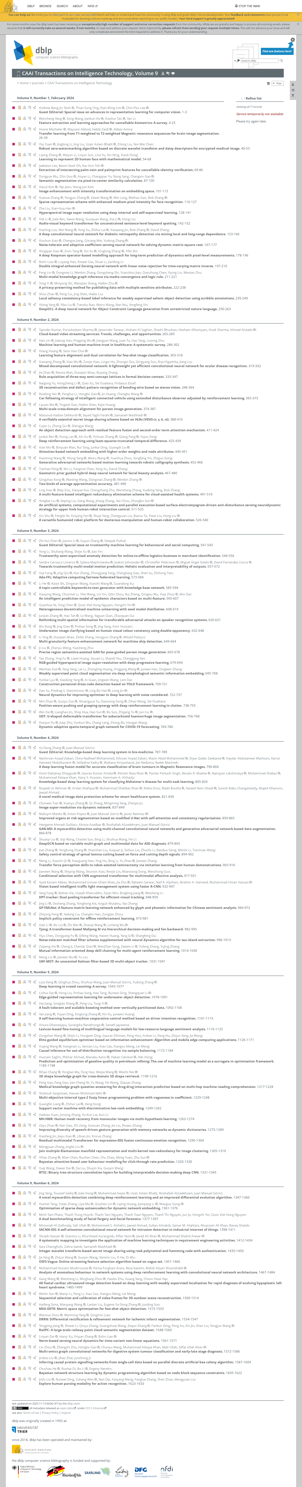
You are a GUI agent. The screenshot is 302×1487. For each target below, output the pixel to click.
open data (66, 1408)
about (78, 6)
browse (45, 6)
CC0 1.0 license (94, 1408)
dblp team (73, 1403)
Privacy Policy (50, 1413)
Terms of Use (31, 1413)
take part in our (74, 15)
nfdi (91, 6)
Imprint (66, 1413)
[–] (243, 98)
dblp (30, 6)
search (62, 6)
